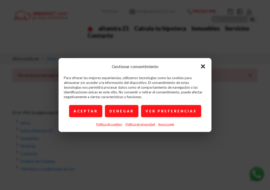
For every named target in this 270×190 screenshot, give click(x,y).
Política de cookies (109, 124)
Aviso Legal (166, 124)
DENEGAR (121, 111)
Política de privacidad (140, 124)
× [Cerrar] (203, 66)
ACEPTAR (86, 111)
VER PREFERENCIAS (171, 111)
